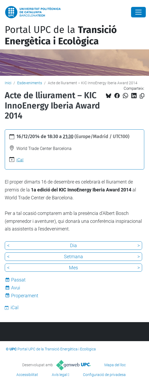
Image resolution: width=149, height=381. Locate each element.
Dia (73, 245)
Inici (8, 83)
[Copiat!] (142, 96)
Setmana (73, 256)
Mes (73, 267)
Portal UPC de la (61, 35)
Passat (18, 280)
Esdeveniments (29, 83)
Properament (24, 295)
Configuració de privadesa (104, 375)
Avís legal (59, 375)
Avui (15, 287)
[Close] (138, 12)
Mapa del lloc (115, 365)
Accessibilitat (27, 375)
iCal (20, 159)
